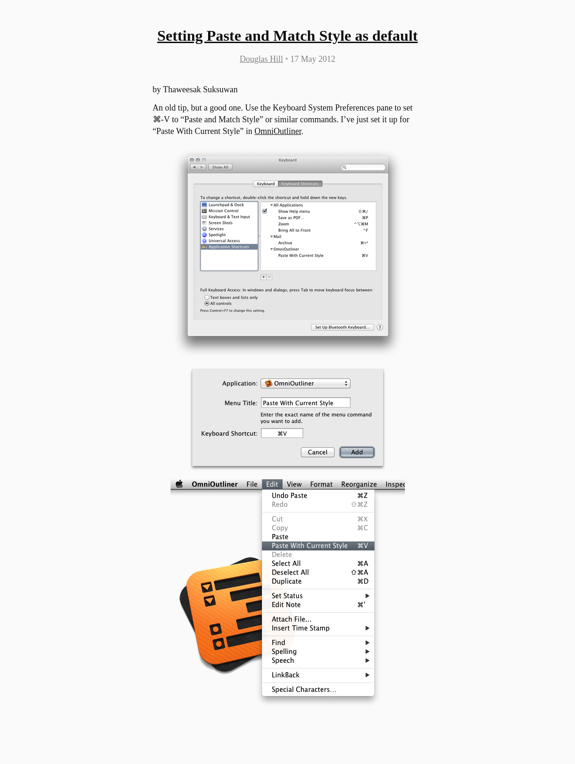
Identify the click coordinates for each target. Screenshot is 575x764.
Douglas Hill (262, 59)
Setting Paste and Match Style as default (287, 35)
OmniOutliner (277, 131)
